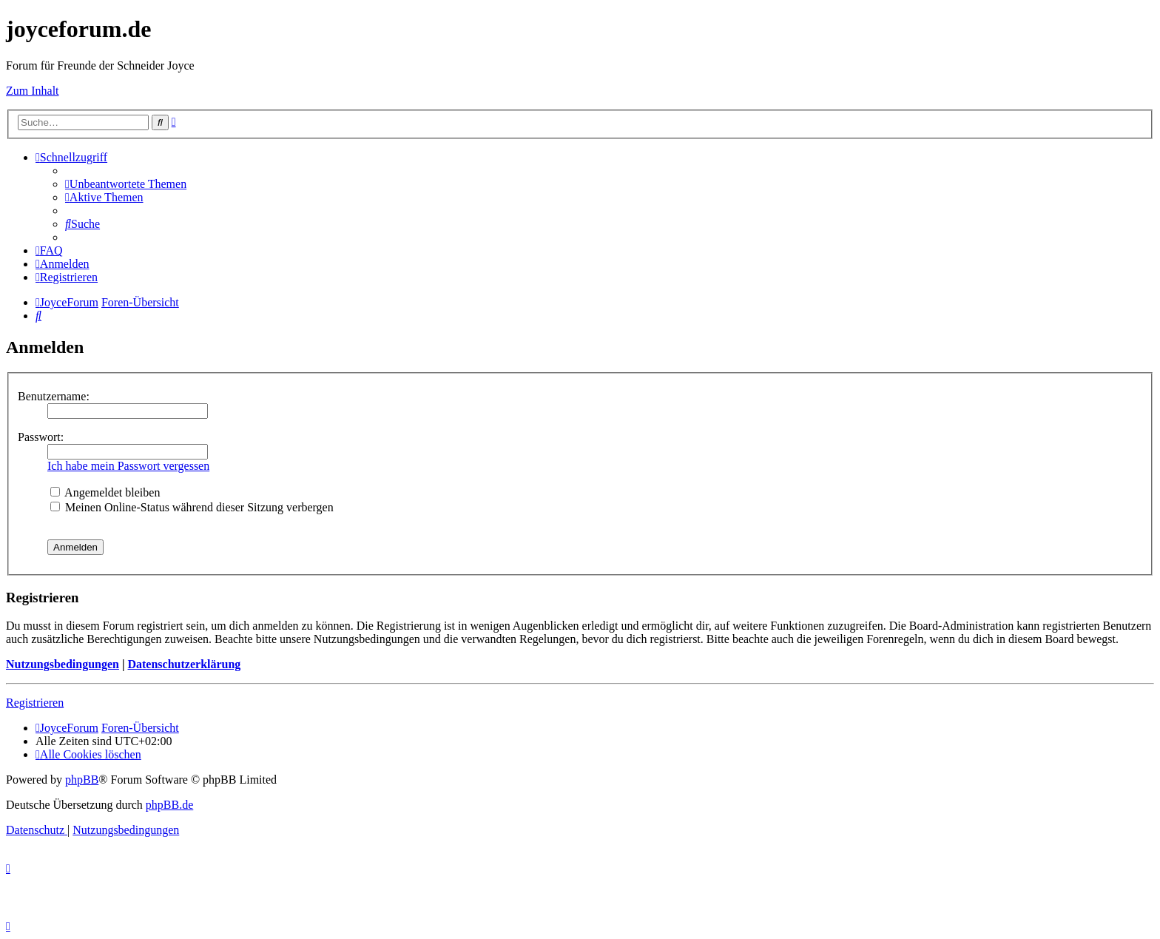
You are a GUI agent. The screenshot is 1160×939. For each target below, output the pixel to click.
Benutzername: (54, 396)
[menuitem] (125, 184)
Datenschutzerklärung (183, 664)
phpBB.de (169, 804)
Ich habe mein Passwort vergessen (128, 466)
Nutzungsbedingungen (62, 664)
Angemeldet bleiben (105, 492)
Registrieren (35, 702)
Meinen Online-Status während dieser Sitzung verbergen (192, 507)
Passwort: (41, 437)
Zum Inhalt (32, 90)
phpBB (81, 779)
